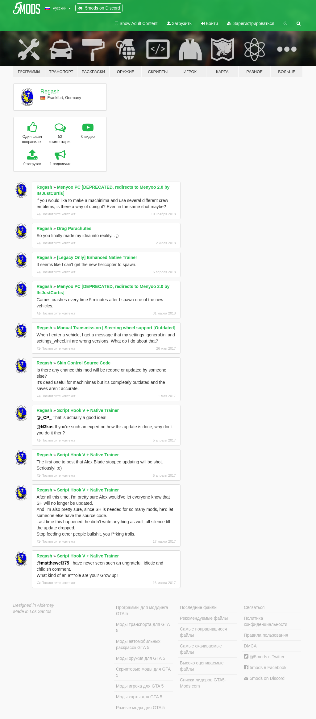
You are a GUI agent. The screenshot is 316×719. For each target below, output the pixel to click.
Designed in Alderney (33, 605)
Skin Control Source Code (83, 362)
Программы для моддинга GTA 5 (142, 610)
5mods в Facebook (265, 667)
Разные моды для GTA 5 (140, 707)
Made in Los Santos (32, 611)
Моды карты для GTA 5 (139, 696)
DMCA (250, 645)
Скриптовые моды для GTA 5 (143, 672)
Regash (50, 91)
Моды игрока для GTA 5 (140, 686)
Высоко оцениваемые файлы (202, 666)
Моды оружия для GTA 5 (140, 658)
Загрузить (179, 23)
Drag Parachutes (74, 228)
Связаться (254, 607)
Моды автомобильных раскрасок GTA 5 (138, 644)
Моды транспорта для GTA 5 (143, 627)
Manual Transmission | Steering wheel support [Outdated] (116, 327)
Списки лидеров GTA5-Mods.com (203, 682)
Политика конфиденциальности (265, 621)
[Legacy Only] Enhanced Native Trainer (97, 257)
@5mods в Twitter (264, 656)
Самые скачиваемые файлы (201, 649)
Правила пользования (266, 635)
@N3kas (45, 426)
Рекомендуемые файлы (204, 618)
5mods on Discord (264, 678)
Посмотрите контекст (56, 214)
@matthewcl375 (53, 563)
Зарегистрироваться (250, 23)
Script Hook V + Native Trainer (88, 410)
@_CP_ (44, 417)
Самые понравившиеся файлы (203, 632)
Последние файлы (198, 607)
